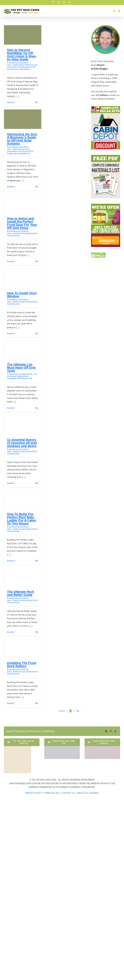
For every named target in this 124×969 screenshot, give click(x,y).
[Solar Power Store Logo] (17, 747)
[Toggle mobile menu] (119, 11)
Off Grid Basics (23, 378)
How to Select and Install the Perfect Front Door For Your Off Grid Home (22, 223)
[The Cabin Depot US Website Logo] (62, 747)
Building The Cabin (31, 65)
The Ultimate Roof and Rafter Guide (20, 593)
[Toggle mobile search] (114, 11)
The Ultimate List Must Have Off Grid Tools (21, 368)
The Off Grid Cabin (13, 235)
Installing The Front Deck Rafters (21, 664)
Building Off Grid (18, 65)
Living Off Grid (12, 67)
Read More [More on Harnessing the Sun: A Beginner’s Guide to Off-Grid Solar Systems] (10, 186)
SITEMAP (94, 792)
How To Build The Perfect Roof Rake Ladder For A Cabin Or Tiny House (21, 518)
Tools (30, 378)
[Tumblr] (115, 731)
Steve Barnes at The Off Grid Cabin (21, 374)
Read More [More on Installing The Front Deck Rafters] (10, 703)
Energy (27, 149)
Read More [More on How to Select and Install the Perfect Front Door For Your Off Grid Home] (10, 261)
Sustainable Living (23, 67)
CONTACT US (68, 792)
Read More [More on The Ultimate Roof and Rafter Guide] (10, 632)
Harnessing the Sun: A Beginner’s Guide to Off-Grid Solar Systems (22, 138)
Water (17, 69)
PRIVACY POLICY (33, 792)
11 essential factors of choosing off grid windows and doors (22, 443)
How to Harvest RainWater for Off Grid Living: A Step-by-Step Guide (21, 54)
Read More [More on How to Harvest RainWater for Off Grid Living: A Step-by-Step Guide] (10, 102)
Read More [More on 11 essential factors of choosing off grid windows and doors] (10, 483)
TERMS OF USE (51, 792)
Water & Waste (25, 69)
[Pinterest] (110, 731)
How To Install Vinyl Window (21, 294)
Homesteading (12, 151)
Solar (15, 153)
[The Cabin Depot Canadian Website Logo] (102, 747)
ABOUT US (82, 792)
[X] (106, 731)
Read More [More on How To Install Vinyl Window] (10, 333)
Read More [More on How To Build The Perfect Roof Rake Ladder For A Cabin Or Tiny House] (10, 560)
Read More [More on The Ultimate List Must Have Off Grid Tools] (10, 408)
